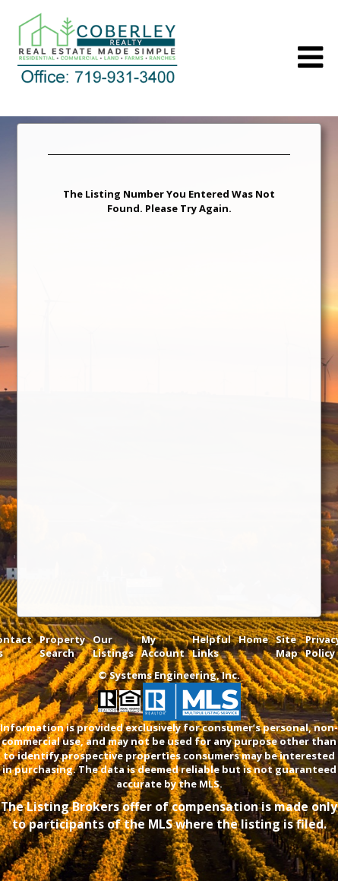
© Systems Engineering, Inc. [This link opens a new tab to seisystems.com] (169, 675)
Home (253, 639)
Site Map (287, 646)
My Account (163, 646)
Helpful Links (211, 646)
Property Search (62, 646)
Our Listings (113, 646)
